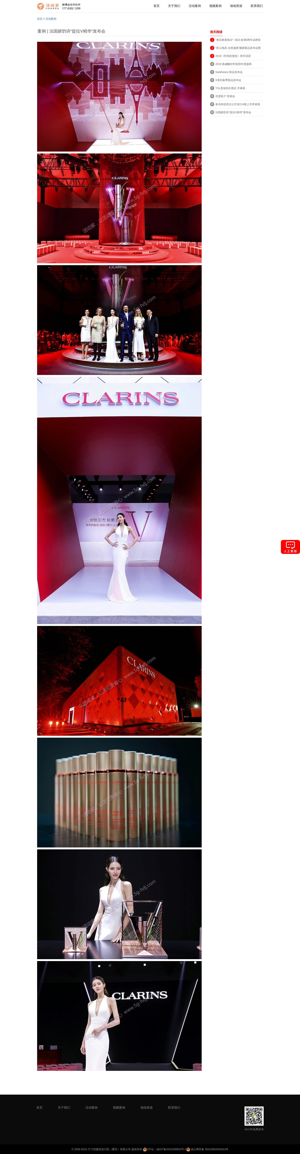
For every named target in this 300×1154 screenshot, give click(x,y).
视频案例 (215, 5)
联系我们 (257, 5)
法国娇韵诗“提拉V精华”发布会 (233, 112)
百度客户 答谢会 (225, 96)
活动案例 (195, 5)
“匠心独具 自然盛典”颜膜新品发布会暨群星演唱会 (238, 48)
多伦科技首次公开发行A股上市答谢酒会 (237, 105)
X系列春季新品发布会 (228, 80)
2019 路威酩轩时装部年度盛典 (233, 64)
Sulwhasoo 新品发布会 (229, 72)
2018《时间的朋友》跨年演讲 (233, 55)
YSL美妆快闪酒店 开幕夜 (230, 88)
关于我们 (174, 5)
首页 (156, 5)
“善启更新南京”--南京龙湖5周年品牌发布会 (238, 40)
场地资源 (236, 5)
